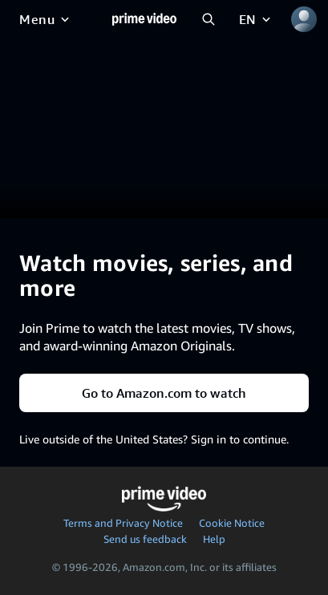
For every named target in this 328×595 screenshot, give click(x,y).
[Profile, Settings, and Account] (304, 19)
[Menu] (45, 19)
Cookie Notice (232, 522)
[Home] (144, 19)
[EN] (256, 19)
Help (214, 538)
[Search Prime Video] (208, 19)
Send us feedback (145, 538)
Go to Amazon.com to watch (164, 393)
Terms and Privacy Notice (123, 522)
